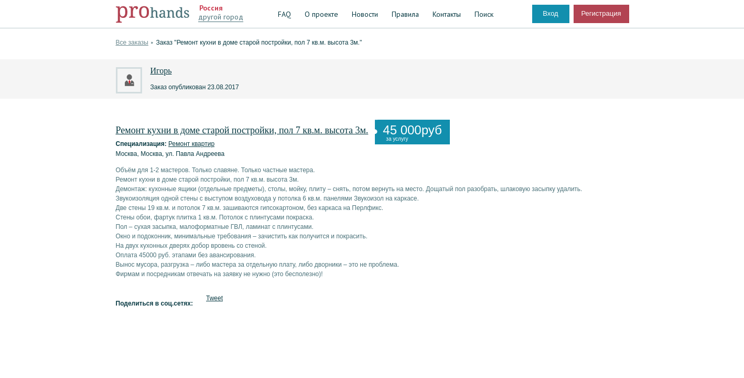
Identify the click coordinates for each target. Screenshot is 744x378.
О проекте (321, 14)
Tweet (214, 298)
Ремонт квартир (191, 144)
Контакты (447, 14)
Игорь (161, 70)
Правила (405, 14)
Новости (365, 14)
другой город (220, 17)
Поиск (484, 14)
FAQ (284, 14)
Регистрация (601, 13)
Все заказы (132, 42)
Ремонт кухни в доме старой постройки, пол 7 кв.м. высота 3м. (242, 130)
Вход (550, 13)
